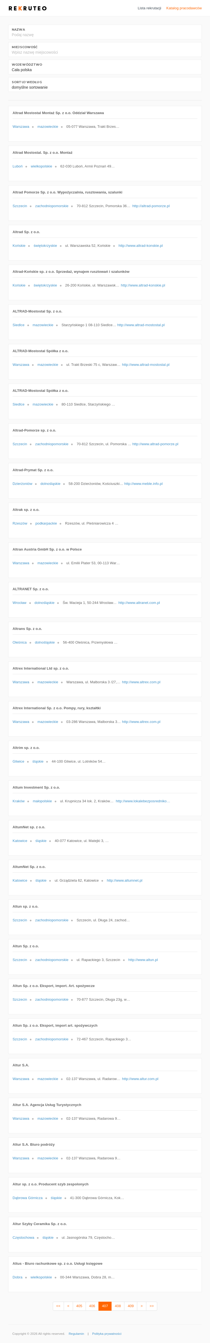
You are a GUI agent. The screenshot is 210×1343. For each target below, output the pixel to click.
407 (105, 1306)
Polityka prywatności (106, 1333)
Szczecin (20, 206)
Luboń (18, 166)
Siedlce (19, 325)
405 (79, 1306)
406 (92, 1306)
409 (131, 1306)
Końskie (19, 246)
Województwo (27, 64)
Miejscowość (24, 47)
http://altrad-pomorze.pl (151, 206)
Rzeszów (20, 523)
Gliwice (18, 761)
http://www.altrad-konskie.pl (141, 246)
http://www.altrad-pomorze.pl (155, 444)
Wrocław (20, 603)
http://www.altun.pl (143, 960)
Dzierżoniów (22, 484)
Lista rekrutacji (149, 8)
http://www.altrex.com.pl (141, 682)
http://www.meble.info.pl (143, 484)
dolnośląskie (50, 484)
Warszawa (21, 127)
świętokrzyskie (45, 246)
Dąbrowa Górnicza (28, 1198)
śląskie (38, 761)
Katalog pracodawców (184, 8)
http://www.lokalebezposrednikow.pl (143, 801)
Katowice (20, 841)
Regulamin (76, 1333)
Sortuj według (27, 82)
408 (118, 1306)
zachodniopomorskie (52, 206)
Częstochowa (23, 1237)
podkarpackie (46, 523)
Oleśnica (20, 642)
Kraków (19, 801)
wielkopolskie (41, 166)
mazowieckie (47, 127)
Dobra (17, 1277)
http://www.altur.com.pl (140, 1079)
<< (58, 1306)
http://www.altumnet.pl (124, 880)
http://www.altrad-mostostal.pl (141, 325)
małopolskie (42, 801)
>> (152, 1306)
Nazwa (18, 29)
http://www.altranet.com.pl (139, 603)
